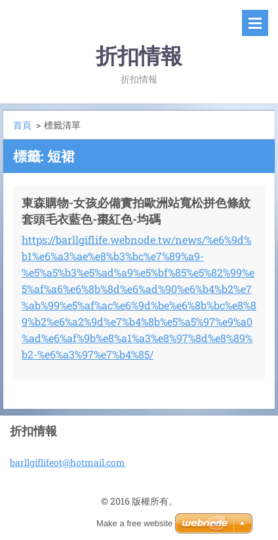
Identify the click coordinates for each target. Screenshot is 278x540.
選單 (255, 23)
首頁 (22, 125)
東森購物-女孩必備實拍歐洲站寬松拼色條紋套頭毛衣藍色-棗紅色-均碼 (136, 211)
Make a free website (134, 523)
